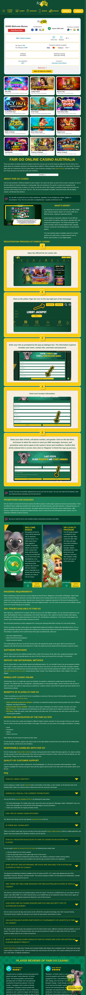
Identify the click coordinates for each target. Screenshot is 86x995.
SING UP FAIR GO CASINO (42, 71)
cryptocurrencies (37, 819)
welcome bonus (60, 168)
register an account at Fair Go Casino (24, 848)
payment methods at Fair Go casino (14, 671)
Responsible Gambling (24, 752)
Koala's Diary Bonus (10, 948)
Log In (78, 11)
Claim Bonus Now (16, 30)
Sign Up (66, 11)
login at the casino (22, 698)
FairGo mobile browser (54, 831)
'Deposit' (27, 785)
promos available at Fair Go (24, 799)
